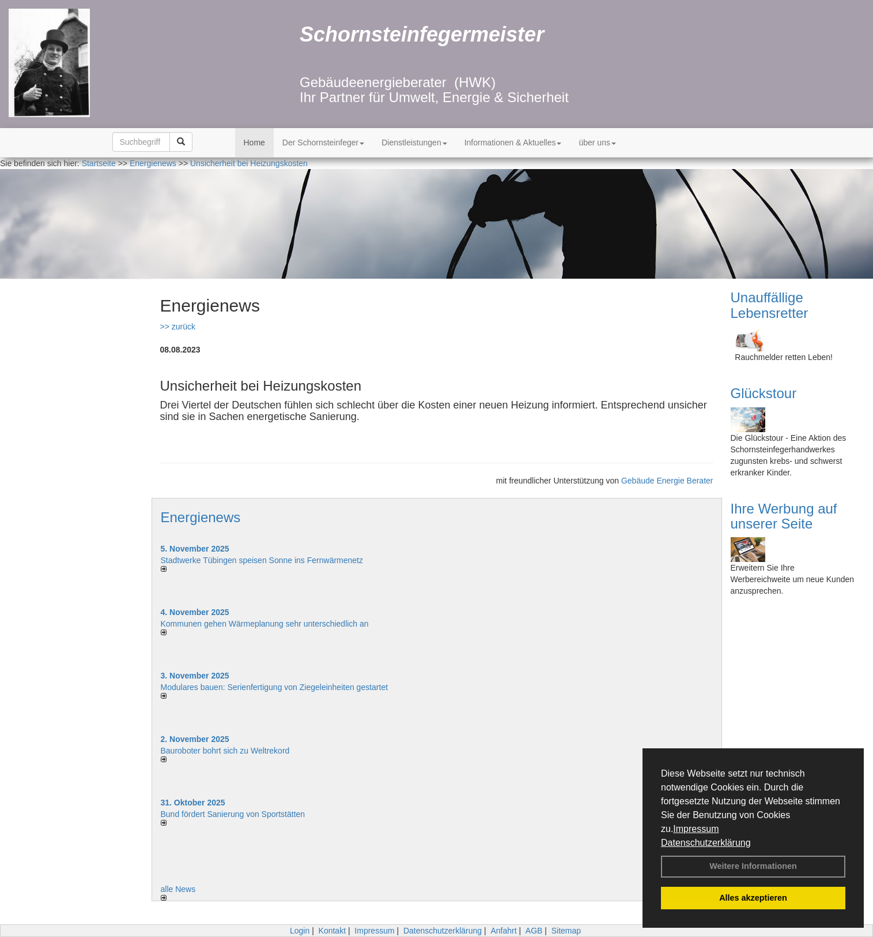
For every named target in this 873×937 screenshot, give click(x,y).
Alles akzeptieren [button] (753, 897)
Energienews (201, 517)
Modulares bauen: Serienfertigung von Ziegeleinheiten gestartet (274, 687)
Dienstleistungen (414, 142)
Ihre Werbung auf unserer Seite (784, 516)
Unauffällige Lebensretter (769, 305)
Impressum (696, 829)
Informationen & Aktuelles (513, 142)
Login (299, 930)
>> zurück (177, 326)
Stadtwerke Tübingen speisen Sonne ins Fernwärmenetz (262, 560)
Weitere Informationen (753, 866)
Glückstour (764, 393)
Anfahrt (503, 930)
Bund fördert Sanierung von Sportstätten (234, 814)
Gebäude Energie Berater (667, 480)
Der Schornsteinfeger (323, 142)
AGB (534, 930)
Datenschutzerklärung (706, 843)
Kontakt (332, 930)
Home (254, 142)
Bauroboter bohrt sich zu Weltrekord (225, 750)
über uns (597, 142)
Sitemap (566, 930)
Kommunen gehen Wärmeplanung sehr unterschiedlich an (265, 623)
